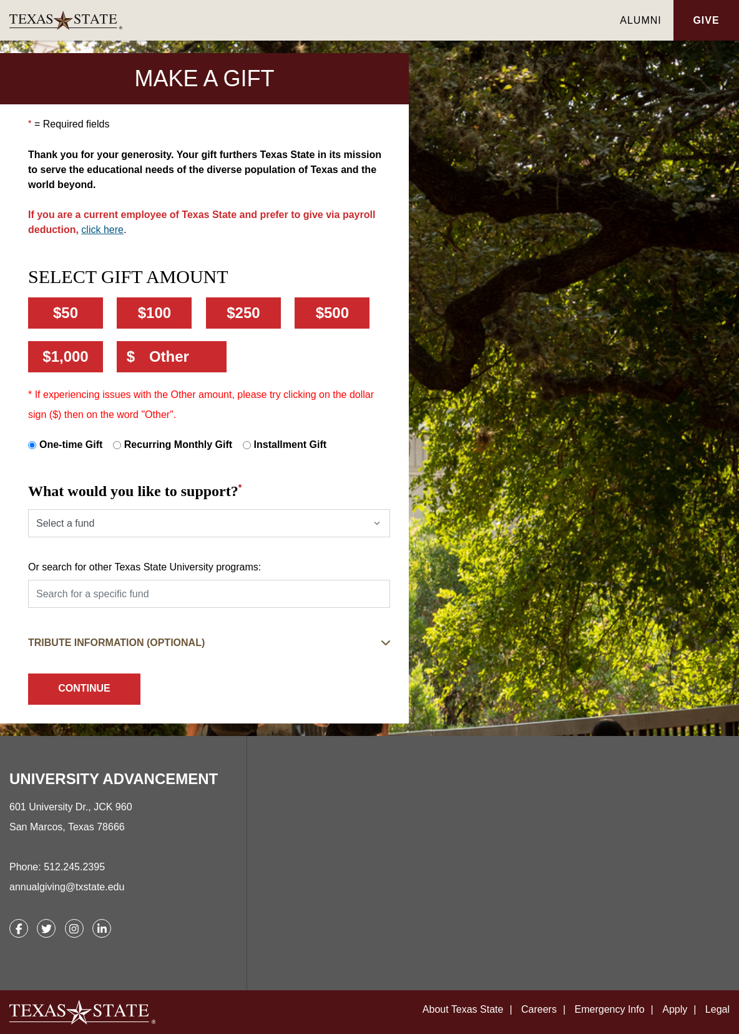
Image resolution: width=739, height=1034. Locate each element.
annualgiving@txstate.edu (66, 887)
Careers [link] (539, 1009)
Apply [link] (674, 1009)
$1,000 (65, 356)
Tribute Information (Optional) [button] (116, 642)
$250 (243, 312)
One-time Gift (70, 444)
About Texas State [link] (463, 1009)
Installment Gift (290, 444)
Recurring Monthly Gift (178, 444)
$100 (154, 312)
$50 (65, 312)
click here (102, 229)
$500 (332, 312)
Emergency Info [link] (610, 1009)
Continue (84, 688)
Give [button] (706, 20)
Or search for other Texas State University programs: (144, 567)
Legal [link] (717, 1009)
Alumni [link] (640, 20)
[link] (308, 20)
